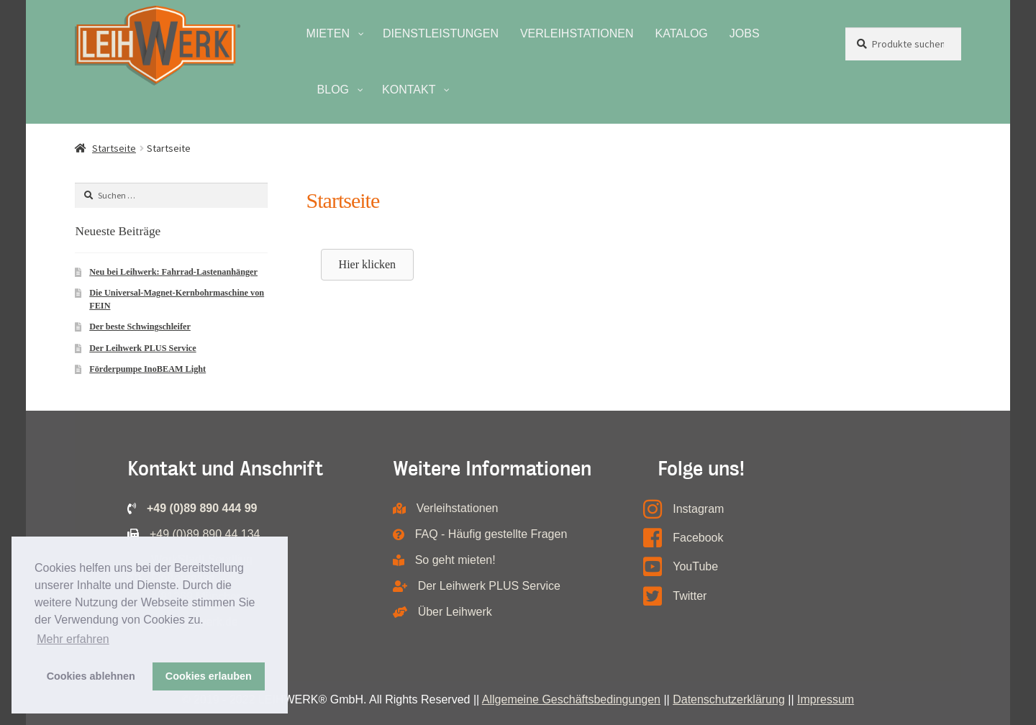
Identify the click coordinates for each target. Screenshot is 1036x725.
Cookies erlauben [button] (208, 676)
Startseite (114, 148)
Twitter (689, 596)
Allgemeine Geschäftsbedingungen (571, 699)
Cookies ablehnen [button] (91, 676)
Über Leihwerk (455, 612)
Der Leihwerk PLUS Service (142, 348)
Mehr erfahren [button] (73, 639)
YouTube (695, 566)
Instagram (698, 509)
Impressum (825, 699)
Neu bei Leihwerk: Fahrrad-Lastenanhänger (173, 272)
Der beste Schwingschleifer (140, 327)
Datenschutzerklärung (729, 699)
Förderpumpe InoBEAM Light (147, 369)
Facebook (698, 538)
